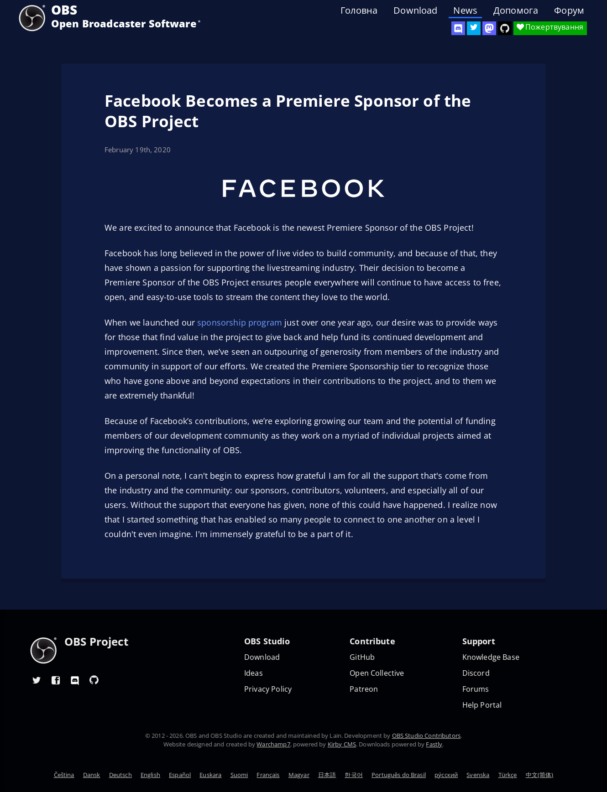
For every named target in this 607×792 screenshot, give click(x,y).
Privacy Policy (268, 689)
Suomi (239, 775)
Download (415, 10)
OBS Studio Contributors (426, 735)
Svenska (477, 775)
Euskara (210, 775)
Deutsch (120, 775)
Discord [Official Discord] (476, 673)
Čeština (64, 775)
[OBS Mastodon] (489, 28)
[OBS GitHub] (94, 680)
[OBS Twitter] (474, 28)
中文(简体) (540, 775)
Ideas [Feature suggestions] (253, 673)
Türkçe (507, 775)
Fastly (434, 744)
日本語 (327, 775)
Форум (569, 10)
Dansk (91, 775)
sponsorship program (239, 322)
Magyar (298, 775)
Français (267, 775)
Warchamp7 (273, 744)
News (465, 10)
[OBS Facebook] (56, 680)
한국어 (353, 775)
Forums (475, 689)
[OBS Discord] (458, 28)
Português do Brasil (399, 775)
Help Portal (482, 705)
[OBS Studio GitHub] (505, 28)
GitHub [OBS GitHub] (362, 657)
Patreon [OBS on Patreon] (364, 689)
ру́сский (446, 775)
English (150, 775)
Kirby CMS (342, 744)
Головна (358, 10)
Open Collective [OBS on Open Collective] (377, 673)
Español (180, 775)
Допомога (515, 10)
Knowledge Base (490, 657)
